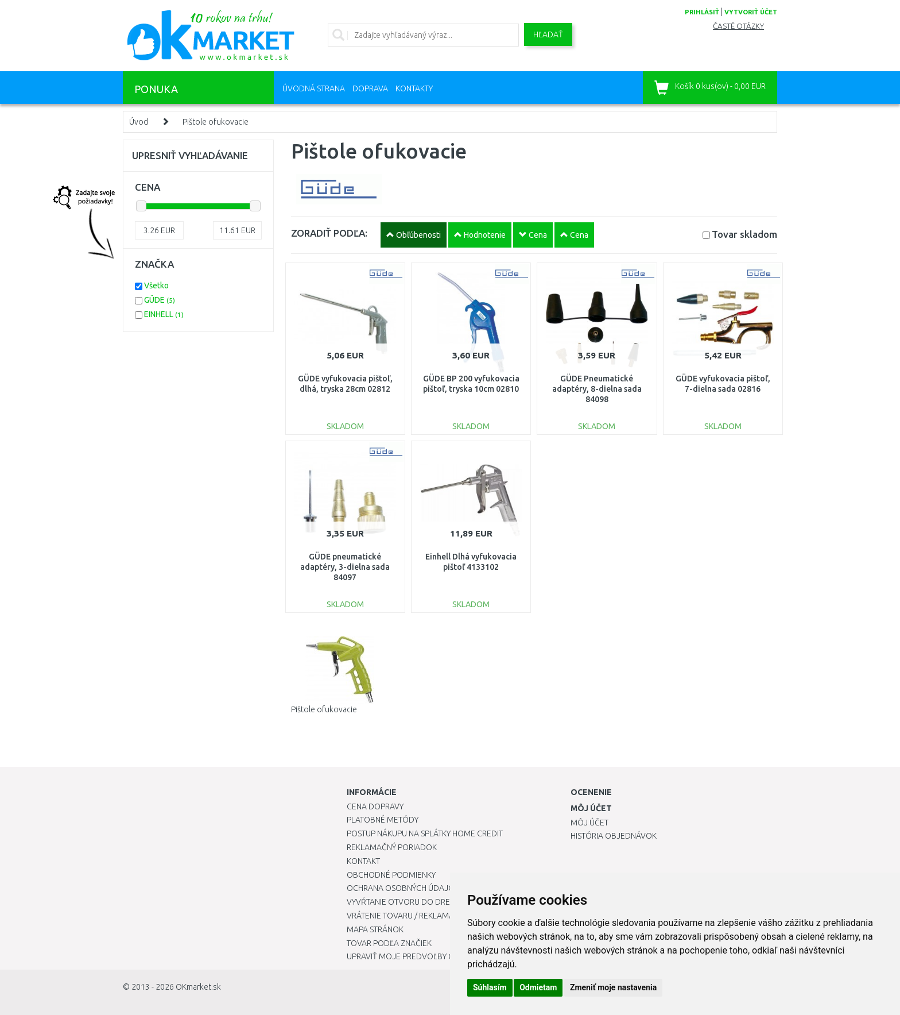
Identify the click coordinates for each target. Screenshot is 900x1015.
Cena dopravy (375, 806)
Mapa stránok (375, 929)
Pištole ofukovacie (216, 121)
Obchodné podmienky (391, 874)
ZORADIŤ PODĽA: (329, 232)
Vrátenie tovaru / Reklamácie (406, 915)
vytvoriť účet (750, 12)
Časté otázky (738, 26)
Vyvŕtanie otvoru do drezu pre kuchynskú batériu (449, 901)
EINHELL (164, 314)
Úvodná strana (313, 88)
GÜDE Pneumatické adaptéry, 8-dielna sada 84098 (597, 389)
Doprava (370, 88)
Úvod (138, 121)
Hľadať (548, 34)
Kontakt (363, 861)
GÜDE (159, 299)
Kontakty (414, 88)
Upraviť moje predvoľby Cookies (414, 956)
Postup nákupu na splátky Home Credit (425, 833)
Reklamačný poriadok (392, 847)
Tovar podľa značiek (389, 943)
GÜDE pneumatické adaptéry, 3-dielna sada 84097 (345, 567)
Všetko (156, 285)
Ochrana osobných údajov (403, 888)
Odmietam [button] (538, 987)
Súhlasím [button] (490, 987)
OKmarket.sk (198, 986)
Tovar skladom (744, 234)
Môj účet (589, 822)
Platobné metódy (382, 819)
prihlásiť (702, 12)
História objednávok (614, 835)
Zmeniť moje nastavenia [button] (613, 987)
